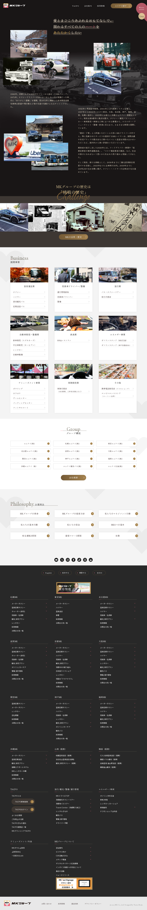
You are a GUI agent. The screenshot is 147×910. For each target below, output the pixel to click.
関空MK (14, 697)
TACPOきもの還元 (19, 823)
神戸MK (58, 697)
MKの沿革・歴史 (73, 236)
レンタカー (16, 623)
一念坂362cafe (17, 855)
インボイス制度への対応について (68, 867)
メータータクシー (62, 603)
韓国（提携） (105, 749)
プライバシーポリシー (93, 904)
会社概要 (73, 477)
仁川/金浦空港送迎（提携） (110, 755)
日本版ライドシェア (63, 671)
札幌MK (14, 597)
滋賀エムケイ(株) (72, 451)
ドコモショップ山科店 (108, 811)
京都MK (58, 641)
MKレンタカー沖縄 (19, 771)
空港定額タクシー (18, 703)
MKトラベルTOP (62, 796)
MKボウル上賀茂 (18, 848)
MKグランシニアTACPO (21, 831)
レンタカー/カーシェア (109, 803)
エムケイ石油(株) (115, 466)
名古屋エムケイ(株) (29, 451)
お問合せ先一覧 (18, 631)
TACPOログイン (21, 809)
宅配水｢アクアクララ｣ (64, 679)
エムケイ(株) (29, 443)
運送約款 (74, 904)
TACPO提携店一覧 (19, 827)
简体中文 (65, 573)
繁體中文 (82, 573)
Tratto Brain (138, 905)
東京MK (58, 597)
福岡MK (102, 697)
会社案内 (88, 5)
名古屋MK (103, 597)
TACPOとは (16, 796)
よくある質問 (17, 815)
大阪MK (102, 641)
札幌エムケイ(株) (72, 443)
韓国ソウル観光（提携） (109, 759)
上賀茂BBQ (16, 852)
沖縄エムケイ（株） (29, 466)
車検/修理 (104, 799)
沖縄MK (14, 749)
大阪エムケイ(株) (115, 451)
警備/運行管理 (17, 671)
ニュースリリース (62, 875)
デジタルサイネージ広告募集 (67, 863)
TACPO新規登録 (21, 801)
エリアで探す (121, 5)
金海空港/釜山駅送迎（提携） (111, 763)
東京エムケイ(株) (115, 443)
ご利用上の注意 (18, 819)
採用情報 (101, 5)
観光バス (103, 671)
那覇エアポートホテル (20, 767)
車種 (57, 615)
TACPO (75, 5)
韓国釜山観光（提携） (108, 767)
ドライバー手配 (62, 823)
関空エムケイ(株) (29, 458)
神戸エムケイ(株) (72, 458)
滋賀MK (14, 641)
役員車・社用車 (18, 615)
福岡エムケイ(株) (115, 458)
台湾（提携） (61, 749)
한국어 (99, 573)
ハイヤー (59, 607)
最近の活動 (60, 871)
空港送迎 (59, 611)
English (48, 573)
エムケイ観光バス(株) (72, 466)
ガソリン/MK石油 (107, 796)
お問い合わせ (46, 904)
